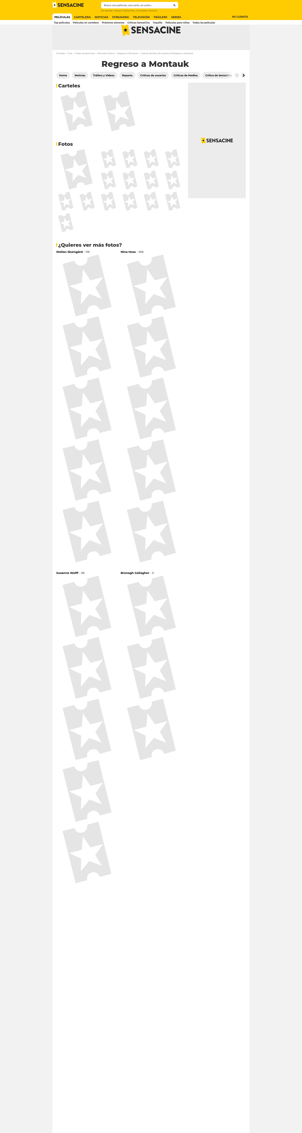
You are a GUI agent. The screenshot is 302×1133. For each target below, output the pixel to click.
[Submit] (174, 5)
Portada (60, 68)
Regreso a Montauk (127, 68)
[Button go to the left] (237, 90)
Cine (69, 68)
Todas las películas (84, 68)
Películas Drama (105, 68)
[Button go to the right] (243, 90)
